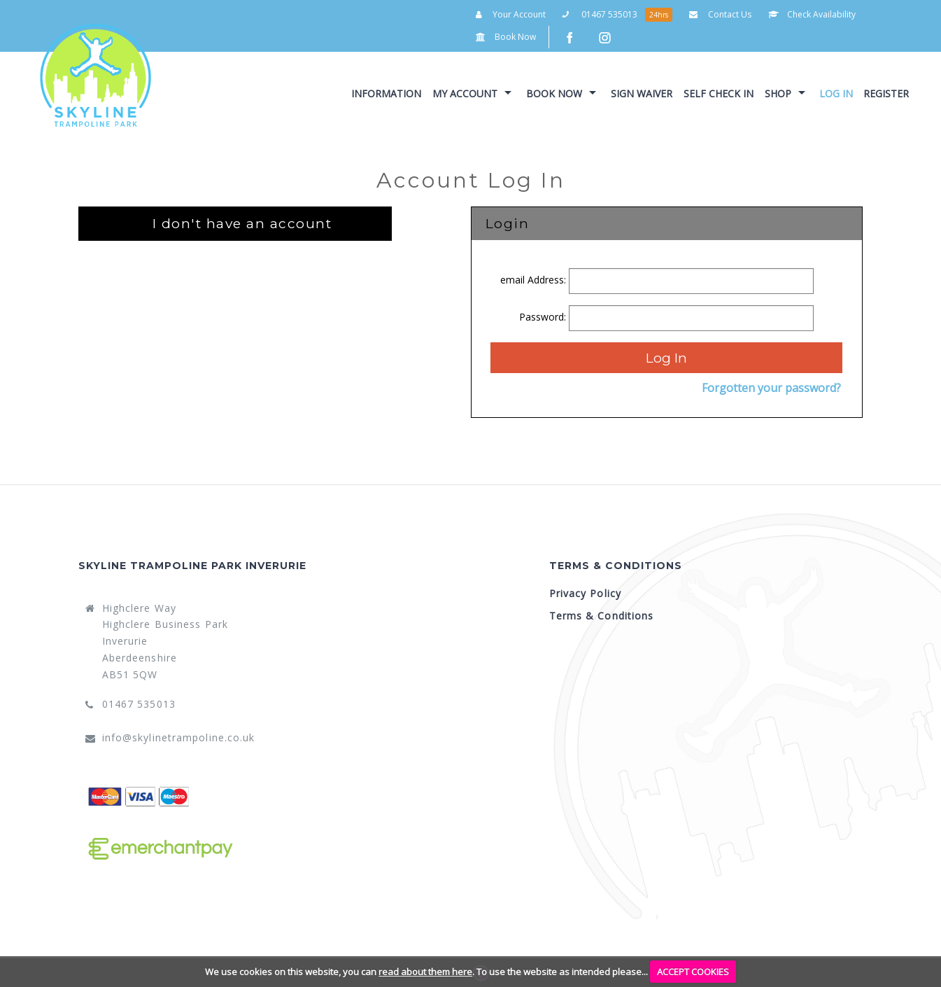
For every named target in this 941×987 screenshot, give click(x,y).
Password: (544, 316)
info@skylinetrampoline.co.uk (178, 737)
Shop (778, 93)
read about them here (425, 971)
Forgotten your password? (771, 388)
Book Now (506, 37)
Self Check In (718, 93)
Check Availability (812, 14)
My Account (464, 93)
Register (886, 93)
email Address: (534, 279)
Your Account (511, 14)
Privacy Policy (585, 593)
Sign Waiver (641, 93)
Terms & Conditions (601, 615)
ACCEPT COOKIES (693, 971)
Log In (836, 93)
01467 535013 (600, 14)
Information (386, 93)
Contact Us (720, 14)
